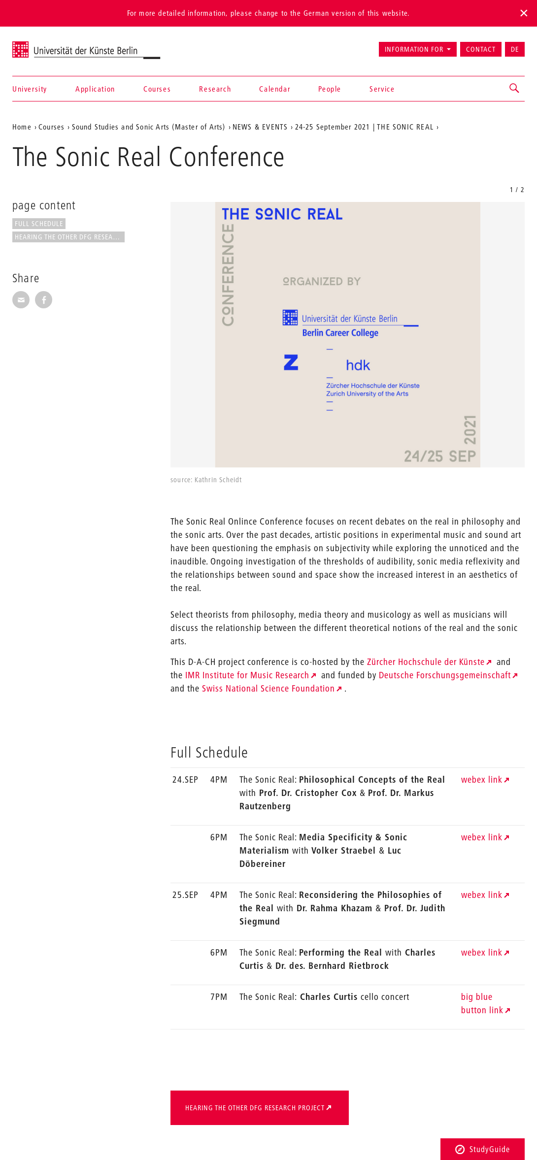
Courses (157, 89)
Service (382, 89)
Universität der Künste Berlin (51, 44)
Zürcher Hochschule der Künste (426, 661)
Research (215, 89)
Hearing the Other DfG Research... (70, 236)
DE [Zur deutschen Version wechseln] (515, 49)
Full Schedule (39, 223)
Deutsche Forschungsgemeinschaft (445, 675)
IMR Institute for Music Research (247, 675)
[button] (515, 88)
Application (95, 89)
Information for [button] (414, 49)
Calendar (274, 89)
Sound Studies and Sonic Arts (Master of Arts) (149, 127)
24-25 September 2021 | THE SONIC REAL (364, 127)
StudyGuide (482, 1149)
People (329, 89)
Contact (481, 49)
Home (22, 127)
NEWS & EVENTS (260, 127)
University (29, 89)
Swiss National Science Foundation (268, 688)
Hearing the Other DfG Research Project (255, 1107)
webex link (482, 779)
